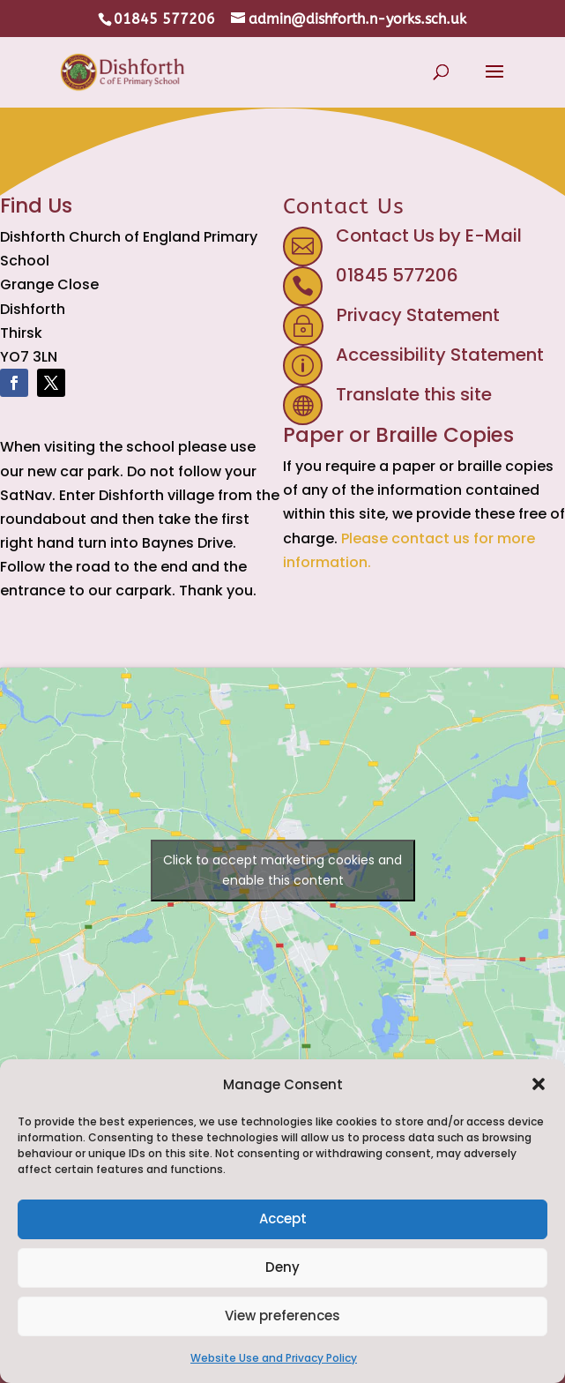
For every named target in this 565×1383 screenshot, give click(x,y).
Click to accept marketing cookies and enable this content (282, 870)
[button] (538, 1084)
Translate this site (414, 394)
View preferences (282, 1315)
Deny (282, 1267)
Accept (283, 1218)
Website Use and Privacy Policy (273, 1357)
